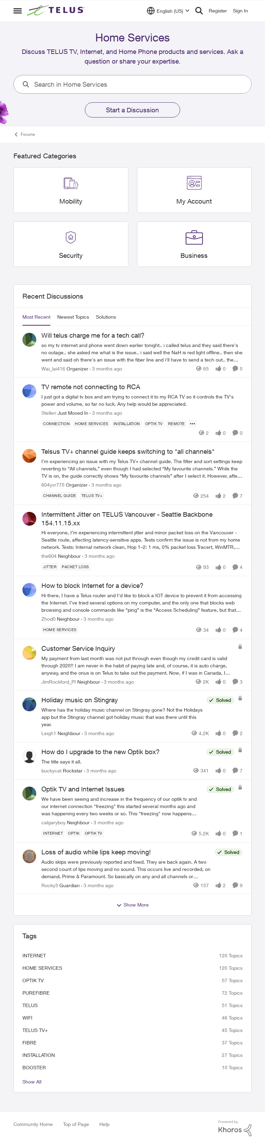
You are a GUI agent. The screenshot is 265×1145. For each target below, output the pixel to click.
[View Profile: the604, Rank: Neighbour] (29, 519)
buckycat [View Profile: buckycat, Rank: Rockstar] (51, 770)
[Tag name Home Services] (91, 424)
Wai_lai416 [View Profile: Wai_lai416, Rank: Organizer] (53, 368)
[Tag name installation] (127, 424)
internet (34, 955)
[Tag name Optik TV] (154, 424)
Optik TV (33, 980)
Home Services (42, 968)
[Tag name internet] (53, 833)
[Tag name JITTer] (49, 567)
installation (38, 1055)
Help (104, 1124)
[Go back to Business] (194, 255)
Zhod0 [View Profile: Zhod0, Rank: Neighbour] (48, 619)
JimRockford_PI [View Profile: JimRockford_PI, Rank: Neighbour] (58, 681)
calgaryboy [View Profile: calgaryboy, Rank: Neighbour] (53, 822)
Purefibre (36, 993)
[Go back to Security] (71, 255)
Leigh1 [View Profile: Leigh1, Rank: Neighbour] (48, 733)
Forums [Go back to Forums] (24, 134)
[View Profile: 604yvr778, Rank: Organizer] (29, 456)
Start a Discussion (132, 110)
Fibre (29, 1042)
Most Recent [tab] (36, 317)
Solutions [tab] (106, 317)
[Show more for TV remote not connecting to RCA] (192, 424)
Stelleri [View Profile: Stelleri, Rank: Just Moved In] (48, 413)
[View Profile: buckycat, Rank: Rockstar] (29, 756)
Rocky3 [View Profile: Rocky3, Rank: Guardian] (49, 885)
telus (30, 1005)
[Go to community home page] (56, 10)
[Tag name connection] (56, 424)
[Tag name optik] (73, 833)
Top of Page (76, 1124)
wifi (27, 1018)
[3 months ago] (106, 368)
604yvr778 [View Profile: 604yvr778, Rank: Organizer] (53, 485)
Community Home (33, 1124)
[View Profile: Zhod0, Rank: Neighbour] (29, 590)
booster (34, 1067)
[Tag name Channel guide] (59, 495)
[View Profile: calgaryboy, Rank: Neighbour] (29, 793)
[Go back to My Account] (194, 201)
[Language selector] (168, 11)
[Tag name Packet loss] (75, 567)
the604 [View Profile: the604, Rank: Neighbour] (49, 556)
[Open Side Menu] (17, 11)
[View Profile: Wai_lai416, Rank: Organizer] (29, 340)
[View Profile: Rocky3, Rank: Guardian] (29, 856)
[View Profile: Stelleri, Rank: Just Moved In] (29, 391)
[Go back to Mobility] (70, 201)
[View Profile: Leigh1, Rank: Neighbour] (29, 704)
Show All (31, 1082)
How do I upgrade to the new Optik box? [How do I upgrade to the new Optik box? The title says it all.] (100, 751)
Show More (132, 905)
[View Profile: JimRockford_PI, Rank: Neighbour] (29, 653)
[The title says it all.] (122, 761)
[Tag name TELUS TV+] (92, 495)
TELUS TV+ (35, 1030)
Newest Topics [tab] (73, 317)
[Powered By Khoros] (235, 1128)
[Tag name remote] (176, 424)
